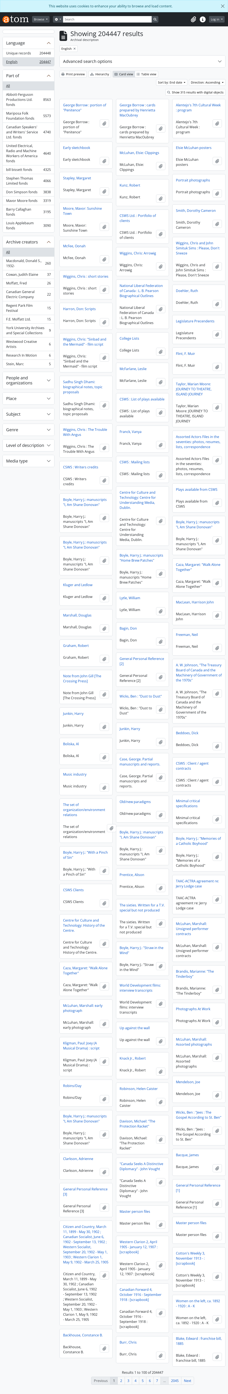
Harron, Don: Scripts (79, 309)
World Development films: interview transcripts (83, 991)
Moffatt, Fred (28, 284)
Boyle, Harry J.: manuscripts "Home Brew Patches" (141, 558)
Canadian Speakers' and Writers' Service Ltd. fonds (28, 132)
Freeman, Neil (187, 639)
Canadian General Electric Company (28, 294)
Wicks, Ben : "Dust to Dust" (141, 696)
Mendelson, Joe (188, 1085)
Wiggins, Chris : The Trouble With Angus (85, 432)
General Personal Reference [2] (142, 661)
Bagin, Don (128, 628)
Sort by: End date (170, 82)
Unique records (28, 54)
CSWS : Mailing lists (135, 462)
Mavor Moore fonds (28, 201)
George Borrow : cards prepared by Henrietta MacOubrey (137, 110)
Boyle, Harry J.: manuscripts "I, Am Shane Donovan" (85, 502)
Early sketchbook (76, 147)
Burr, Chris (71, 1350)
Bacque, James (187, 1158)
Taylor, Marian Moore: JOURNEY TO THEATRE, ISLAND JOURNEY (194, 389)
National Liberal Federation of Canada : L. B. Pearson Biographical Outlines (141, 290)
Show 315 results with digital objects (195, 92)
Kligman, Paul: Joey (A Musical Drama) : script (138, 1050)
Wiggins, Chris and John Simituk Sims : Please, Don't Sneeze (198, 248)
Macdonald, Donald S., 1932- (28, 263)
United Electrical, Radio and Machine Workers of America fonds (28, 153)
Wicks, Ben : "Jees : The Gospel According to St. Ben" (198, 1118)
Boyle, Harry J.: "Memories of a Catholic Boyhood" (142, 842)
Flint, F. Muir (185, 353)
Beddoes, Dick (187, 738)
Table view (146, 74)
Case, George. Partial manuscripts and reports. (140, 762)
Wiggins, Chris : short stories (85, 276)
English (28, 62)
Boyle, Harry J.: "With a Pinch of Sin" (198, 856)
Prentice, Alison (75, 877)
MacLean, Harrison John (195, 607)
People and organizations (19, 380)
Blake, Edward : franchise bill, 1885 (142, 1347)
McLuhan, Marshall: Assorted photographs (194, 1045)
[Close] (223, 6)
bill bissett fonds (28, 170)
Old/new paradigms (78, 804)
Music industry (74, 774)
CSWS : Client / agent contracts (192, 771)
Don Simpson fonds (28, 192)
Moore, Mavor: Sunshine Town (82, 211)
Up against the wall (78, 1031)
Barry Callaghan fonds (28, 212)
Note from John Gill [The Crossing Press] (82, 678)
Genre (12, 430)
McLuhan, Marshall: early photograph (139, 1012)
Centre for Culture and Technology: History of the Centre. (197, 926)
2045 (175, 1380)
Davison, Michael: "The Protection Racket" (81, 1127)
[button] (193, 19)
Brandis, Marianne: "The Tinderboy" (139, 975)
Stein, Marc (28, 364)
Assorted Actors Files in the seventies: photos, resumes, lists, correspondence (198, 441)
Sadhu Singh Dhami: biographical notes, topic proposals (83, 387)
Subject (13, 414)
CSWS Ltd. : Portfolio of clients (138, 218)
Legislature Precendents (195, 321)
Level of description (25, 445)
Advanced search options (87, 61)
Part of (12, 75)
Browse (39, 19)
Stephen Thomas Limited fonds (28, 181)
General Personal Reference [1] (198, 1191)
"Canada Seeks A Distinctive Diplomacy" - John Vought (85, 1169)
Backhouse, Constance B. (196, 1341)
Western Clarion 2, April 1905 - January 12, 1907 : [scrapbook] (82, 1250)
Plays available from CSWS (196, 489)
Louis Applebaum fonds (28, 225)
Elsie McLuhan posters (194, 147)
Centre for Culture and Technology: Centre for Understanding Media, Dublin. (138, 500)
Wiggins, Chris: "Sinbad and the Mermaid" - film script (84, 342)
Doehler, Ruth (187, 290)
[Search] (107, 19)
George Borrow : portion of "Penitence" (84, 107)
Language (15, 43)
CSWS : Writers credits (80, 467)
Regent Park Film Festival (28, 308)
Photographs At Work (193, 1012)
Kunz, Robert (130, 185)
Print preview (73, 74)
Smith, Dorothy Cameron (196, 210)
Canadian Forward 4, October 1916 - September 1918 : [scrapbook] (84, 1302)
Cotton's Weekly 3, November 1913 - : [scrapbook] (190, 1261)
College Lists (129, 338)
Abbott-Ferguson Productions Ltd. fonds (28, 99)
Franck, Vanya (131, 431)
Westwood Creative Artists (28, 344)
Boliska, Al (71, 744)
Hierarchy (99, 74)
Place (11, 398)
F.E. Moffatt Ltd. (28, 320)
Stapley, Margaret (77, 178)
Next (187, 1380)
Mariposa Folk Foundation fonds (28, 116)
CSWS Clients (186, 891)
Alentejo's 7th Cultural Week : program (198, 107)
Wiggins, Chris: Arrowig (138, 253)
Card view (124, 74)
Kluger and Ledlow (77, 585)
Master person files (78, 1214)
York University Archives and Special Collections (28, 330)
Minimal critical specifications (132, 804)
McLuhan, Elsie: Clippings (139, 152)
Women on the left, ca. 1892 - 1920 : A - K (198, 1306)
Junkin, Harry (73, 713)
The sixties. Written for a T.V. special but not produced (85, 910)
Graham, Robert (76, 645)
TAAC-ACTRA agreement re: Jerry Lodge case (141, 884)
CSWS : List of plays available (142, 399)
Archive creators (22, 242)
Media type (17, 461)
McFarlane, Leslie (133, 368)
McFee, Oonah (74, 246)
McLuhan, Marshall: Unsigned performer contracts (136, 929)
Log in (215, 19)
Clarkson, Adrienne (135, 1163)
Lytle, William (130, 598)
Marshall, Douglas (77, 615)
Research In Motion (28, 356)
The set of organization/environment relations (197, 811)
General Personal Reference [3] (142, 1196)
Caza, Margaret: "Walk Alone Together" (198, 567)
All (8, 86)
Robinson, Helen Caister (82, 1091)
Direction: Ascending (206, 82)
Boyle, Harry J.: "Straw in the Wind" (85, 953)
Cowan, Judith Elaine (28, 275)
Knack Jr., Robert (76, 1061)
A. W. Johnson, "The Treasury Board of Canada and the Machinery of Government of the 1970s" (199, 678)
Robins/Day (129, 1090)
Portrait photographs (193, 180)
